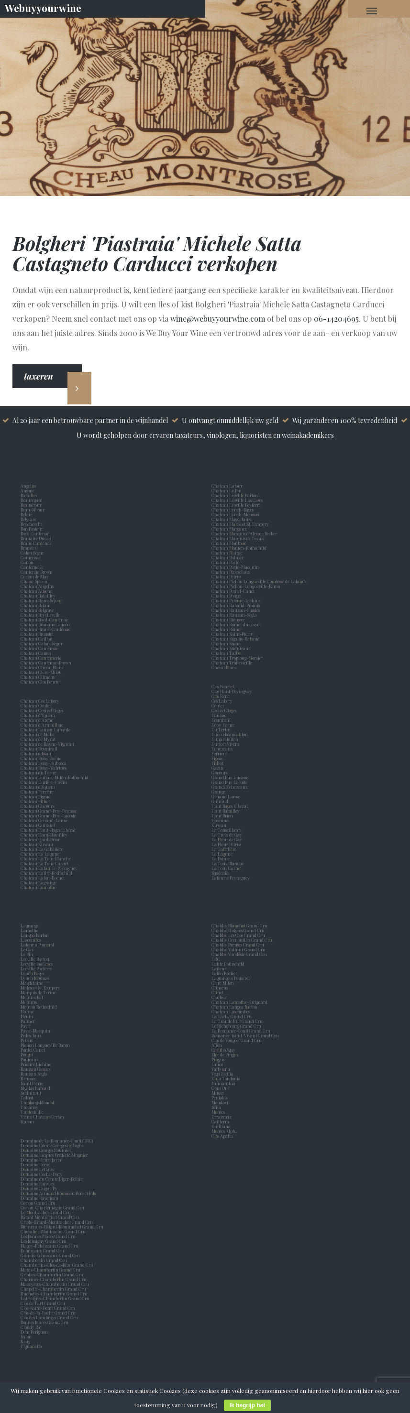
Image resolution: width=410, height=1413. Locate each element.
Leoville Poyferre (36, 968)
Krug (25, 1341)
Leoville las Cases (38, 964)
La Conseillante (227, 830)
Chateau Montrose (228, 543)
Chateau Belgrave (38, 610)
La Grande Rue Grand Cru (237, 1021)
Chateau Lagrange (38, 882)
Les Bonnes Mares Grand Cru (48, 1236)
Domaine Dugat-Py (39, 1188)
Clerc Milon (223, 983)
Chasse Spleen (34, 581)
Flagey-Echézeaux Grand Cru (49, 1246)
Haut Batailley (226, 811)
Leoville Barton (36, 959)
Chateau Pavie (225, 562)
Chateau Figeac (35, 796)
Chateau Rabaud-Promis (235, 605)
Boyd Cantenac (36, 533)
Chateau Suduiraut (230, 648)
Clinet (218, 992)
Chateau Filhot (35, 801)
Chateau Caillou (37, 638)
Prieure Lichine (37, 1064)
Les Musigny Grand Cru (43, 1241)
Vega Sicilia (223, 1073)
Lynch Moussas (36, 978)
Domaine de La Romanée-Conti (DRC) (57, 1140)
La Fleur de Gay (227, 839)
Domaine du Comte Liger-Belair (51, 1179)
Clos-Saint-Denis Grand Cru (48, 1308)
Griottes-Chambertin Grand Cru (52, 1274)
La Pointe (221, 858)
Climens (220, 987)
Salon (26, 1336)
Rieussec (29, 1078)
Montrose (30, 1002)
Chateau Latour (227, 486)
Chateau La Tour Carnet (44, 863)
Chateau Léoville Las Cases (237, 500)
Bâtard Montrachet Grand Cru (50, 1217)
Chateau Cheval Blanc (42, 667)
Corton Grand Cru (38, 1203)
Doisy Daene (223, 725)
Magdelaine (32, 983)
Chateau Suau (225, 643)
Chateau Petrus (227, 576)
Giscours (220, 772)
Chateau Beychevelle (40, 615)
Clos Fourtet (222, 686)
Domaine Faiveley (38, 1183)
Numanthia (223, 1083)
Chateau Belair (35, 605)
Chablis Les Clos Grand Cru (238, 935)
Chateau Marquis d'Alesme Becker (244, 533)
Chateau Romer (226, 629)
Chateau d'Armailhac (42, 725)
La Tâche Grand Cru (231, 1016)
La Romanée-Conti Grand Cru (240, 1030)
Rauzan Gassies (36, 1069)
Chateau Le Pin (227, 490)
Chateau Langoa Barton (234, 1007)
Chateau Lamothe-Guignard (239, 1002)
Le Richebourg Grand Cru (236, 1026)
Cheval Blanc (224, 667)
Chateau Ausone (36, 591)
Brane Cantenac (37, 543)
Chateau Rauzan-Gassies (235, 610)
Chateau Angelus (37, 586)
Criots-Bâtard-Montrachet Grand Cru (57, 1222)
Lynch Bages (32, 973)
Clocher (219, 997)
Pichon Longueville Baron (46, 1045)
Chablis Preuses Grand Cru (237, 944)
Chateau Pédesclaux (230, 572)
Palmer (29, 1021)
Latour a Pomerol (38, 944)
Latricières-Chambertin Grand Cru (55, 1298)
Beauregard (32, 500)
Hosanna (221, 820)
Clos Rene (221, 696)
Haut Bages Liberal (230, 806)
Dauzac (218, 715)
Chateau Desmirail (39, 748)
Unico (218, 1064)
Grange (219, 791)
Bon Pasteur (33, 529)
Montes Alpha (224, 1131)
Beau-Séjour (32, 509)
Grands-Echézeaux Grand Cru (50, 1255)
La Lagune (222, 854)
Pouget (28, 1054)
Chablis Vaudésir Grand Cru (239, 954)
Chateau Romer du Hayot (236, 624)
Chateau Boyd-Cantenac (44, 619)
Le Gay (28, 949)
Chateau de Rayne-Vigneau (47, 744)
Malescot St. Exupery (41, 987)
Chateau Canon (36, 653)
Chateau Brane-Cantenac (45, 629)
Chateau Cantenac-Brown (46, 662)
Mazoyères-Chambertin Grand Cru (55, 1284)
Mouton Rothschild (40, 1007)
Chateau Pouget (226, 595)
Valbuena (221, 1069)
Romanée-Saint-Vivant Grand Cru (245, 1035)
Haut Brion (223, 815)
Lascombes (32, 940)
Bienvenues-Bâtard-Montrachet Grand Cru (62, 1226)
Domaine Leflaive (38, 1169)
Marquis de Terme (39, 992)
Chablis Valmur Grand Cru (238, 949)
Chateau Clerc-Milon (41, 672)
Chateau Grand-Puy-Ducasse (49, 811)
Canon (27, 562)
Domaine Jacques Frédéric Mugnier (54, 1155)
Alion (217, 1045)
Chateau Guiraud (38, 825)
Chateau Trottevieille (231, 662)
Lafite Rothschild (227, 964)
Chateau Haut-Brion (41, 839)
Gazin (218, 768)
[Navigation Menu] (371, 10)
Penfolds (219, 1097)
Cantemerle (33, 567)
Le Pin (28, 954)
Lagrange (31, 925)
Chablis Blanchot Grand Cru (239, 925)
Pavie (26, 1026)
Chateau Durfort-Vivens (44, 782)
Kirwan (219, 825)
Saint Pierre (33, 1083)
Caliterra (220, 1121)
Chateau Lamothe (38, 887)
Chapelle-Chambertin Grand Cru (53, 1289)
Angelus (28, 486)
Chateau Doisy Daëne (41, 758)
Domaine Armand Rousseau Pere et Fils (58, 1193)
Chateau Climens (38, 677)
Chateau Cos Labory (40, 701)
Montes (218, 1112)
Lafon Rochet (224, 973)
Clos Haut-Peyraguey (231, 691)
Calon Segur (33, 552)
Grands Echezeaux (230, 787)
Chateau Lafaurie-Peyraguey (49, 868)
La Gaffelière (223, 849)
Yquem (27, 1121)
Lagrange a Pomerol (231, 978)
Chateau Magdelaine (231, 519)
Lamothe (30, 930)
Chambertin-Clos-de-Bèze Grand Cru (57, 1265)
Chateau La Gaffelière (42, 849)
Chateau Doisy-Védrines (43, 768)
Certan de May (36, 576)
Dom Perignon (34, 1332)
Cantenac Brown (38, 572)
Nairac (28, 1011)
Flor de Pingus (225, 1054)
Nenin (27, 1016)
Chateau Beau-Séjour (41, 600)
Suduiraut (32, 1093)
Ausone (27, 490)
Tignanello (31, 1346)
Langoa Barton (36, 935)
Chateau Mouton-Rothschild (238, 548)
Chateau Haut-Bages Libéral (48, 830)
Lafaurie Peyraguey (231, 877)
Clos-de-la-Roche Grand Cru (48, 1312)
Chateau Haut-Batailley (44, 834)
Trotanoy (30, 1107)
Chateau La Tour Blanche (46, 858)
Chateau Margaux (230, 529)
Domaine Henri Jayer (41, 1160)
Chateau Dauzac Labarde (45, 729)
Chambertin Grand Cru (44, 1260)
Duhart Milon (225, 739)
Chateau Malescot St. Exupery (240, 524)
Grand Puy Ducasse (230, 777)
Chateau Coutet (36, 705)
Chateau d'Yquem (38, 787)
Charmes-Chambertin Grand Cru (54, 1279)
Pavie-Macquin (36, 1030)
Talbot (28, 1097)
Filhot (217, 763)
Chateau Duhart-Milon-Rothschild (55, 777)
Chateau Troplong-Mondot (237, 658)
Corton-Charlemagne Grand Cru (52, 1207)
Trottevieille (32, 1112)
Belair (26, 514)
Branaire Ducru (37, 538)
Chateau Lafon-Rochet (43, 877)
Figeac (217, 758)
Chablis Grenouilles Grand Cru (241, 940)
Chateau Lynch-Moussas (235, 514)
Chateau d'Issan (36, 753)
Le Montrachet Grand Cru (46, 1212)
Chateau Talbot (226, 653)
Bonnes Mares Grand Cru (44, 1322)
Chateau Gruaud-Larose (44, 820)
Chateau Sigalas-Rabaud (235, 638)
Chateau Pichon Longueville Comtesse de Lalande (259, 581)
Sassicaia (221, 873)
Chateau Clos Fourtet (41, 682)
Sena (216, 1107)
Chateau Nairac (227, 552)
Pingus (217, 1059)
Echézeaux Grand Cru (42, 1250)
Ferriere (220, 753)
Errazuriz (221, 1117)
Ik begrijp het (248, 1405)
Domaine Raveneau (39, 1198)
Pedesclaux (32, 1035)
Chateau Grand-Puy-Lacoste (48, 815)
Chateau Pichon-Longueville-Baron (245, 586)
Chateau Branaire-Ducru (45, 624)
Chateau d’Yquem (38, 715)
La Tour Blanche (228, 863)
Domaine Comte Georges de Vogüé (52, 1145)
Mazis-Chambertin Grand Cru (50, 1269)
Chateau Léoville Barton (234, 495)
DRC (215, 959)
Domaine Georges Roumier (46, 1150)
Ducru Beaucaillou (229, 734)
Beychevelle (32, 524)
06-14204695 (336, 319)
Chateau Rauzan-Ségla (234, 615)
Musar (218, 1093)
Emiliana (221, 1126)
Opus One (221, 1088)
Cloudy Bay (32, 1327)
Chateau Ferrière (37, 791)
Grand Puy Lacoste (230, 782)
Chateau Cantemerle (41, 658)
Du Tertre (221, 729)
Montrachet (33, 997)
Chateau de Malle (38, 734)
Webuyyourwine (43, 7)
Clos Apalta (222, 1136)
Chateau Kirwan (37, 844)
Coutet (218, 705)
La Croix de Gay (227, 834)
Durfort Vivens (226, 744)
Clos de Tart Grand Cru (43, 1303)
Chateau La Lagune (40, 854)
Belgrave (29, 519)
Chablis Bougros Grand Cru (238, 930)
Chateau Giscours (37, 806)
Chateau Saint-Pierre (232, 634)
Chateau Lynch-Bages (232, 509)
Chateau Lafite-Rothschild (46, 873)
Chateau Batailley (38, 595)
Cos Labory (222, 701)
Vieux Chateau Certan (43, 1117)
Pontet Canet (34, 1050)
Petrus (27, 1040)
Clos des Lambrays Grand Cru (49, 1317)
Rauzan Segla (35, 1073)
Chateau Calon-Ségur (42, 643)
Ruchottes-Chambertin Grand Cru (54, 1293)
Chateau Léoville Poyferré (236, 505)
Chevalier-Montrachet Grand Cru (53, 1231)
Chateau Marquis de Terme (238, 538)
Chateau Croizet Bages (42, 710)
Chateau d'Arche (37, 720)
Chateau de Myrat (38, 739)
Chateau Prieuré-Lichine (236, 600)
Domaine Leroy (35, 1164)
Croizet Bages (224, 710)
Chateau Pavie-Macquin (235, 567)
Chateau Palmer (227, 557)
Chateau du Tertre (38, 772)
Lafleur (219, 968)
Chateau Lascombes (230, 1011)
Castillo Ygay (223, 1050)
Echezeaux (223, 748)
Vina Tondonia (226, 1078)
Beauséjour (31, 505)
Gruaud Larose (226, 796)
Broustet (29, 548)
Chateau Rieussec (228, 619)
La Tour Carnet (227, 868)
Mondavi (220, 1102)
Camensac (32, 557)
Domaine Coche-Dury (42, 1174)
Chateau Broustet (38, 634)
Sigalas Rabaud (36, 1088)
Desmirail (222, 720)
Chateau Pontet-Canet (233, 591)
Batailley (30, 495)
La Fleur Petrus (227, 844)
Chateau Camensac (39, 648)
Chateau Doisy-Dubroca (43, 763)
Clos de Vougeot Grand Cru (236, 1040)
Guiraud (220, 801)
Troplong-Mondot (38, 1102)
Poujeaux (31, 1059)
